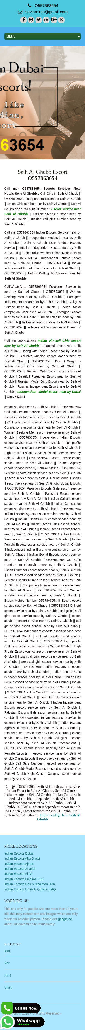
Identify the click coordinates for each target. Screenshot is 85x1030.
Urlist (8, 987)
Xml (7, 951)
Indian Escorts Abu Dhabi (22, 858)
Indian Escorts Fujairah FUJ (24, 879)
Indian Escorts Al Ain (18, 874)
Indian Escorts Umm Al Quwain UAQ (30, 889)
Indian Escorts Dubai (19, 853)
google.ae (65, 919)
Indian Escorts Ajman (19, 864)
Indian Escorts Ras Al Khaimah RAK (29, 884)
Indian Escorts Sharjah (20, 869)
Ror (7, 963)
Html (7, 975)
